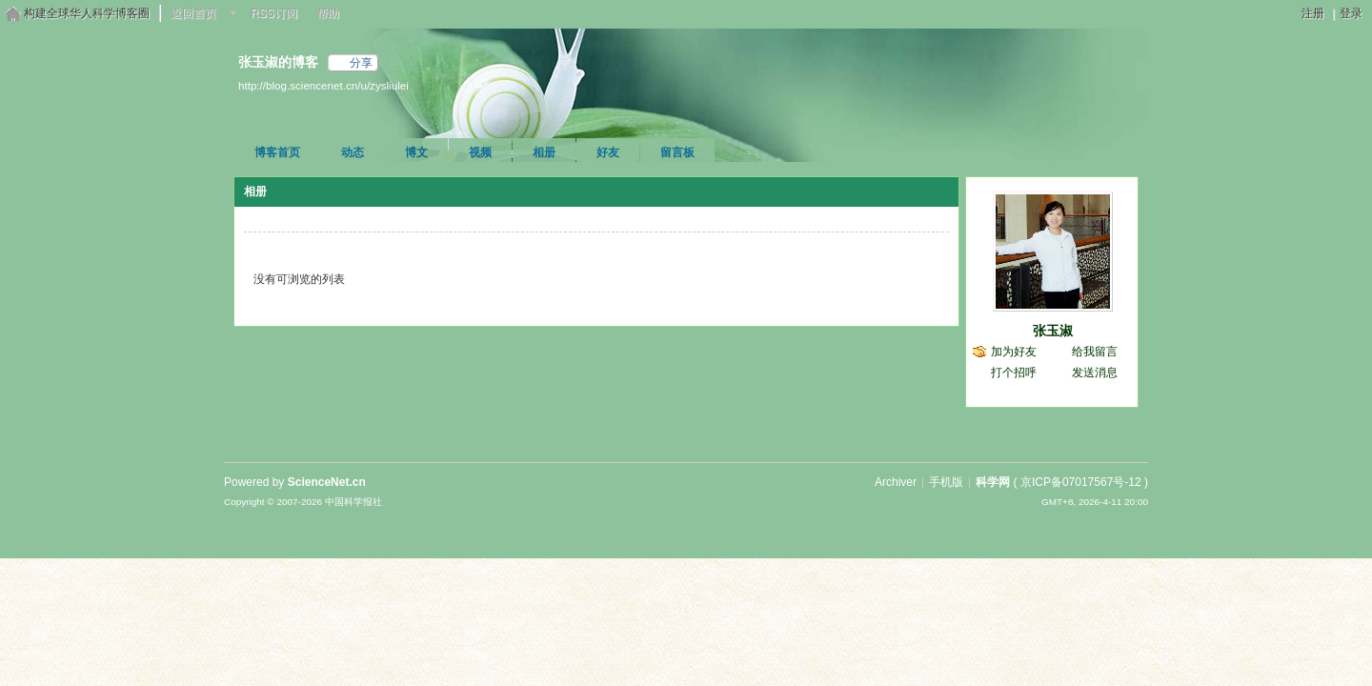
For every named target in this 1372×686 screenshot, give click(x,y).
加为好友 (1014, 351)
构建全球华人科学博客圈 (87, 13)
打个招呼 (1014, 372)
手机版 (946, 482)
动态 (352, 152)
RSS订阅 (274, 13)
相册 (544, 152)
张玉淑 (1053, 330)
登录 (1351, 13)
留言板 (677, 152)
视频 (480, 152)
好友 (607, 152)
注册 (1312, 13)
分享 (361, 63)
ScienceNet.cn (327, 482)
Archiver (896, 482)
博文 (416, 152)
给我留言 (1095, 351)
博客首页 (277, 152)
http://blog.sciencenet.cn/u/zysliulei (323, 85)
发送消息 (1095, 372)
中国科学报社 (353, 501)
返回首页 (193, 13)
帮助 (327, 13)
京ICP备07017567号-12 (1080, 482)
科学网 (993, 482)
